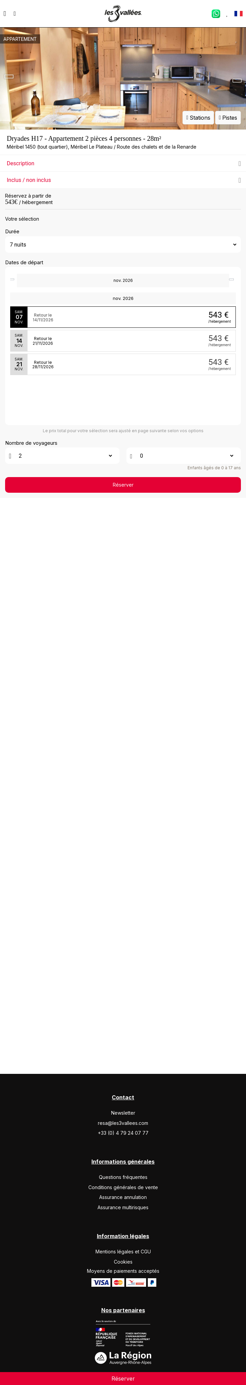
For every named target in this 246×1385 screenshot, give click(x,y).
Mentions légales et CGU (123, 1297)
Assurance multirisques (123, 1253)
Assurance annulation (123, 1243)
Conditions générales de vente (123, 1233)
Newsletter (123, 1159)
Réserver (123, 1107)
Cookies (123, 1308)
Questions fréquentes (123, 1223)
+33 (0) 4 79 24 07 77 (123, 1179)
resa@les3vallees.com (123, 1169)
